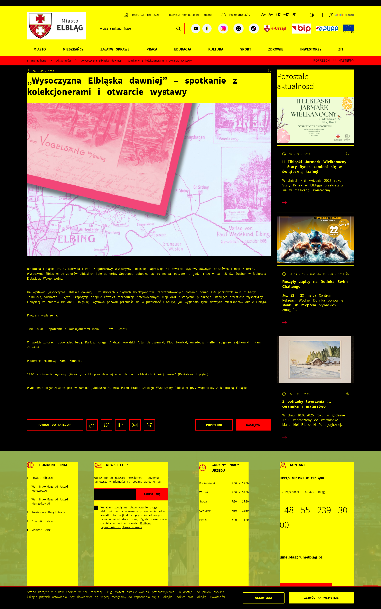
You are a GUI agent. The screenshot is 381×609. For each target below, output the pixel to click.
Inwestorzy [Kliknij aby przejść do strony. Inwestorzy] (310, 49)
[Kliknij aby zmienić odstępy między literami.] (271, 15)
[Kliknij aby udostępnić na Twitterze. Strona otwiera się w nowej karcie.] (106, 425)
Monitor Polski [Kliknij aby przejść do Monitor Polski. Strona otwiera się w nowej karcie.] (41, 530)
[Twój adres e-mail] (115, 494)
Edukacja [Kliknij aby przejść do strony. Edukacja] (182, 49)
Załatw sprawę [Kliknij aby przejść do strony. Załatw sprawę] (115, 49)
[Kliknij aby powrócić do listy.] (334, 60)
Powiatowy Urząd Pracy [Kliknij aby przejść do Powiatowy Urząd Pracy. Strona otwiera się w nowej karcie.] (48, 512)
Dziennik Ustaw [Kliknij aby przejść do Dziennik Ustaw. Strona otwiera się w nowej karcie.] (42, 521)
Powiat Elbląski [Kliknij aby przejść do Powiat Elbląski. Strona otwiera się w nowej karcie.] (42, 478)
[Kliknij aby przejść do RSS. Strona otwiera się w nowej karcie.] (269, 71)
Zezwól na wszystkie (321, 598)
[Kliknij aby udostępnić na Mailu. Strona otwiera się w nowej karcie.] (135, 425)
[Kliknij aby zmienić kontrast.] (312, 15)
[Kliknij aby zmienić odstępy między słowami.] (286, 15)
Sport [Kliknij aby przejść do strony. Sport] (245, 49)
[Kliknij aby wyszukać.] (178, 29)
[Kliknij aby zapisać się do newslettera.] (152, 494)
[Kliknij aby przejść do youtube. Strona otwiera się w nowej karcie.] (195, 28)
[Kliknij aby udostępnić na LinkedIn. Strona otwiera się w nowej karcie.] (120, 425)
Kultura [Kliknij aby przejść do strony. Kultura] (215, 49)
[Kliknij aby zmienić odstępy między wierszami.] (278, 15)
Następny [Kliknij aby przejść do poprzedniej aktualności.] (346, 60)
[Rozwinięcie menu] (52, 469)
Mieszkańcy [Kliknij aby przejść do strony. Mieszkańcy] (73, 49)
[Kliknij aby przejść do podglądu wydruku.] (149, 425)
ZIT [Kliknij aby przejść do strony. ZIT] (340, 49)
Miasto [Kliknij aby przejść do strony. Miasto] (40, 49)
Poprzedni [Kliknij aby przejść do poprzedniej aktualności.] (322, 60)
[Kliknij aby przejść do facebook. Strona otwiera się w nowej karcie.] (207, 28)
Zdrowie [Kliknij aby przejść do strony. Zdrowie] (275, 49)
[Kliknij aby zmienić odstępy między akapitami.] (293, 15)
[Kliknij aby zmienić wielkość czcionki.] (263, 15)
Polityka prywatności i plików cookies (126, 525)
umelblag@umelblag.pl (301, 557)
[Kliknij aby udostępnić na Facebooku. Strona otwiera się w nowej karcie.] (92, 425)
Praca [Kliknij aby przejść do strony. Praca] (152, 49)
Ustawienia (263, 598)
